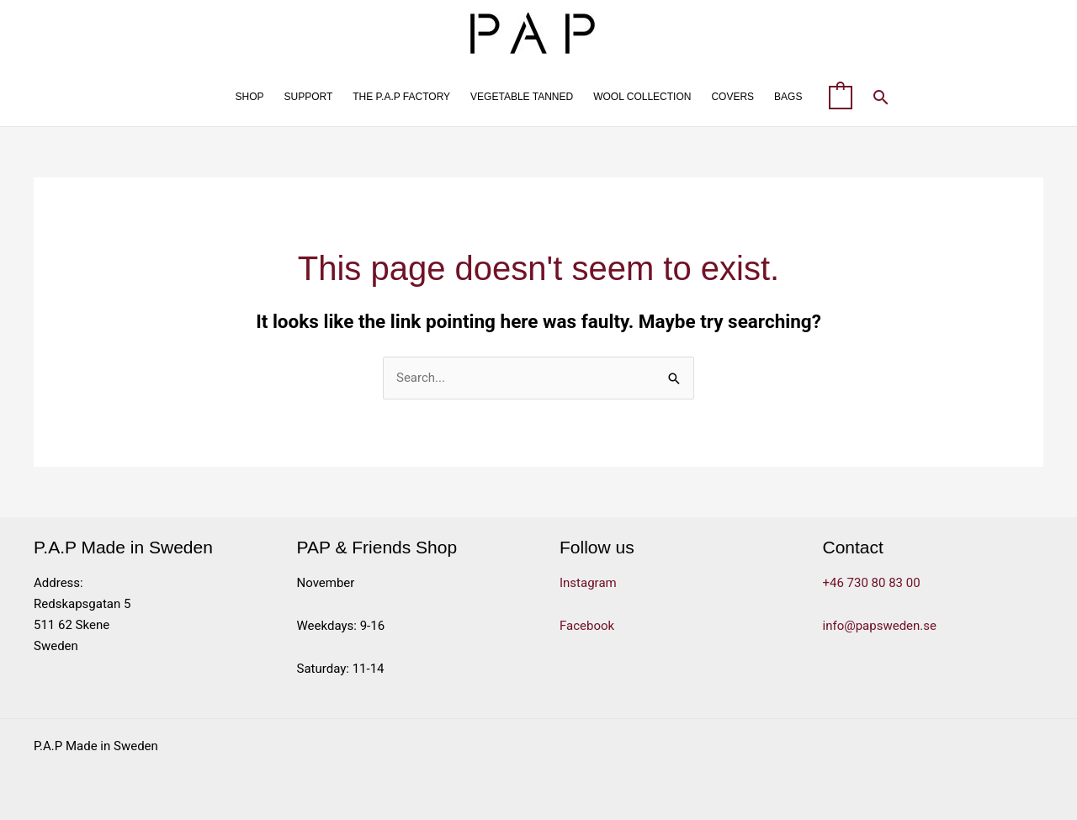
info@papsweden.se (880, 625)
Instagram (588, 582)
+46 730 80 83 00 (871, 582)
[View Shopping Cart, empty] (840, 96)
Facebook (587, 625)
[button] (881, 97)
